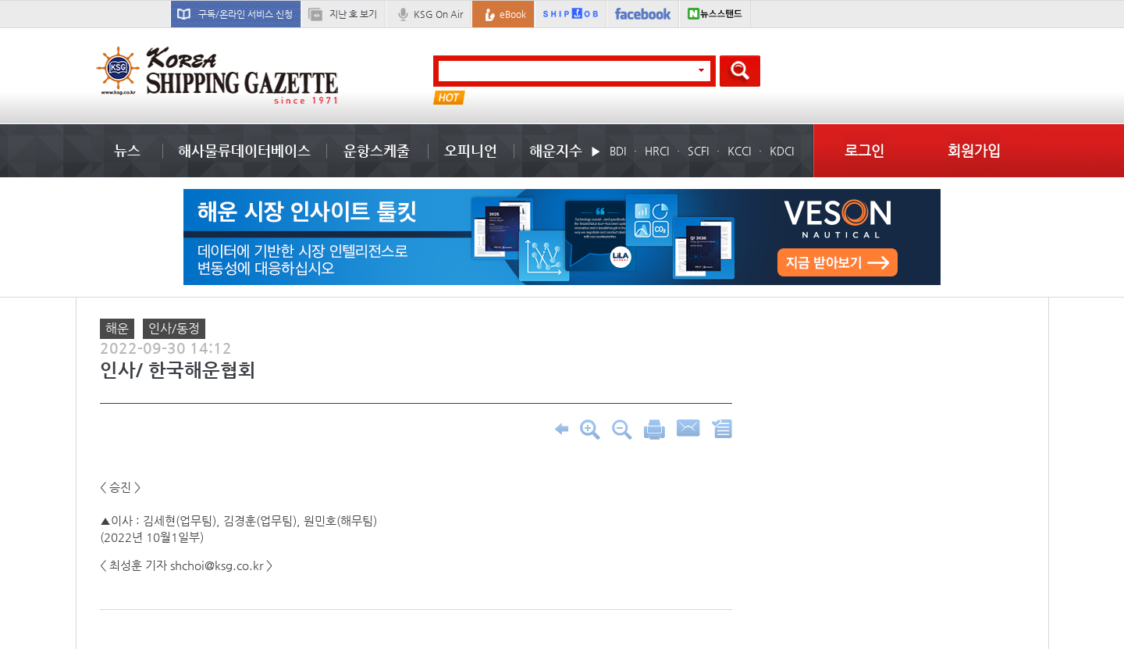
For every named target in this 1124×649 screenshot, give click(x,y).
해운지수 (555, 150)
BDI (618, 150)
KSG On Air (438, 14)
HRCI (657, 150)
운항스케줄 (376, 150)
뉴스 (127, 150)
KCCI (739, 150)
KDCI (782, 150)
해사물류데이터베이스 (244, 150)
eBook (513, 14)
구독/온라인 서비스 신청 (245, 14)
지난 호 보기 (353, 14)
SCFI (698, 150)
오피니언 (470, 150)
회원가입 (974, 150)
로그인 (864, 150)
